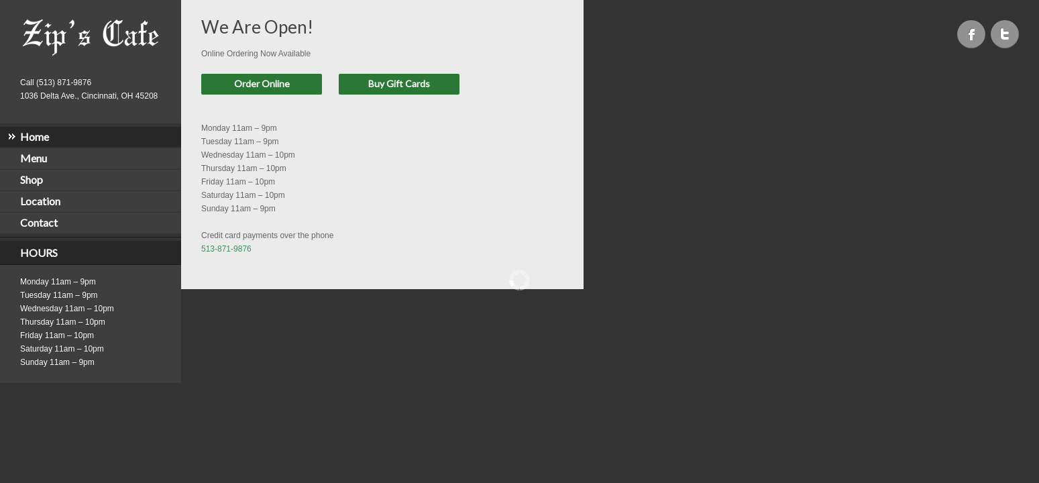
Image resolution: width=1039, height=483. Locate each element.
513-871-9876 (226, 249)
